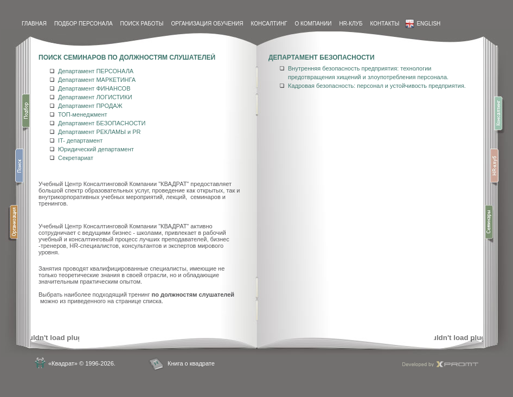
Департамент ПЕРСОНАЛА (95, 71)
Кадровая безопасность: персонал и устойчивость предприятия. (377, 85)
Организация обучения (207, 24)
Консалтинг (269, 24)
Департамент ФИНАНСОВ (94, 88)
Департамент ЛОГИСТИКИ (95, 97)
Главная (34, 24)
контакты (384, 24)
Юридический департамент (96, 149)
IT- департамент (80, 140)
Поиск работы (142, 24)
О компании (313, 24)
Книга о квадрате (191, 363)
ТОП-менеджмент (82, 114)
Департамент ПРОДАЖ (90, 106)
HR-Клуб (350, 24)
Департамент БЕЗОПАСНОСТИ (101, 123)
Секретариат (75, 158)
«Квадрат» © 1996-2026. (82, 363)
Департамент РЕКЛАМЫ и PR (99, 132)
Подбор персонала (83, 24)
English (422, 23)
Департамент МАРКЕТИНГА (97, 79)
